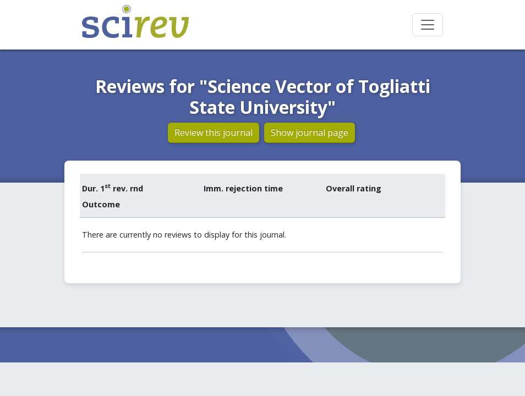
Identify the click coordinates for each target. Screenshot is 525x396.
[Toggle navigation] (427, 24)
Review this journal (213, 133)
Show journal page (309, 133)
